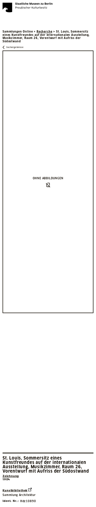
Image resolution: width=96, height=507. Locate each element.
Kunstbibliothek (17, 490)
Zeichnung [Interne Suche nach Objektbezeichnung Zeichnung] (11, 476)
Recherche (44, 31)
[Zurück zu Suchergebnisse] (13, 47)
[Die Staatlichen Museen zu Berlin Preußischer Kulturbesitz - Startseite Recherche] (27, 7)
